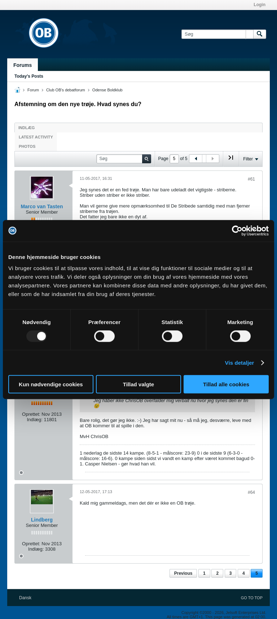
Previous (183, 573)
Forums (22, 65)
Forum (33, 90)
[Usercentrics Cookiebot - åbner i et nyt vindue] (237, 230)
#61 (251, 179)
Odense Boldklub (107, 90)
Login (259, 4)
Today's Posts (28, 76)
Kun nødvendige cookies (51, 384)
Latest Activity (36, 137)
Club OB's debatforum (65, 90)
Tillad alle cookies (226, 384)
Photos (27, 146)
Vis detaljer (239, 362)
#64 (251, 492)
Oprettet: (31, 414)
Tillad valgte (138, 384)
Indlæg (26, 128)
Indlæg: (34, 419)
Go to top (252, 598)
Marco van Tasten (42, 206)
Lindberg (42, 520)
